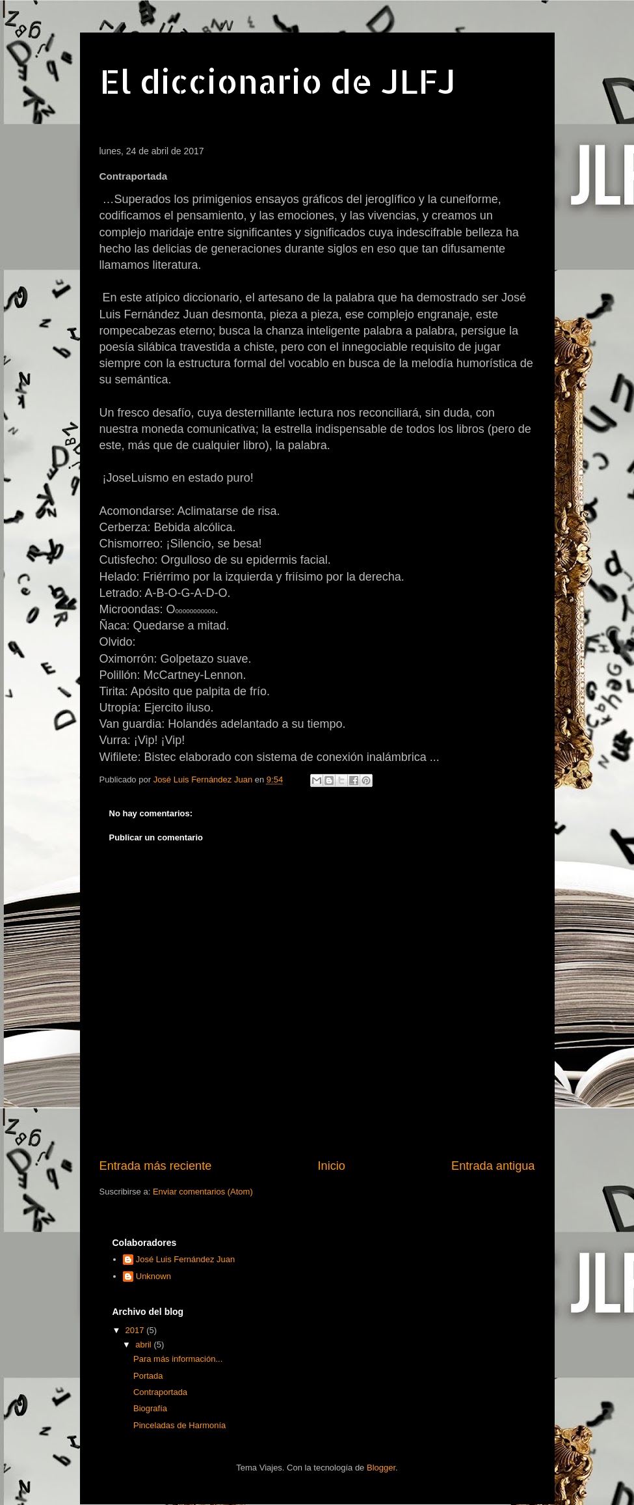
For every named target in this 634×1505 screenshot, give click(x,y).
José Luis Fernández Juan (185, 1259)
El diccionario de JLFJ (277, 81)
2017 (136, 1330)
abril (144, 1344)
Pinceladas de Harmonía (179, 1425)
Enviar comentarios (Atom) (203, 1191)
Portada (148, 1376)
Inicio (331, 1165)
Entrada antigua (493, 1165)
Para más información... (177, 1359)
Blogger (381, 1467)
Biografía (150, 1408)
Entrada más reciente (155, 1165)
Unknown (153, 1276)
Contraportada (160, 1392)
